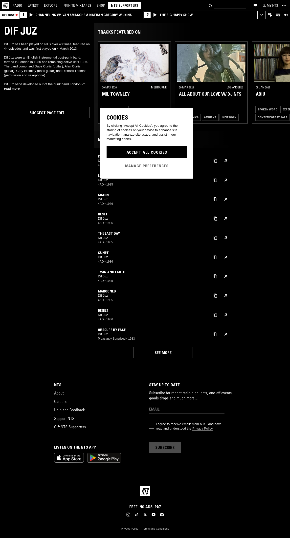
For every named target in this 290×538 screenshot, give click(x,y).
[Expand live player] (261, 15)
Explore (50, 5)
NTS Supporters (124, 5)
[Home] (5, 5)
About (59, 393)
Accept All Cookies (147, 152)
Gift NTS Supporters (70, 426)
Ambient (210, 117)
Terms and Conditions (155, 528)
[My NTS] (270, 5)
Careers (60, 401)
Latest (33, 5)
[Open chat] (255, 5)
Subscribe (165, 447)
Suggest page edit (47, 112)
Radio (17, 5)
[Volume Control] (286, 15)
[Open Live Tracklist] (278, 15)
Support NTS (64, 418)
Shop (101, 5)
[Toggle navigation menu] (284, 5)
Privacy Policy (202, 428)
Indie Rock (229, 117)
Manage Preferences (147, 165)
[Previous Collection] (280, 82)
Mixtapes (77, 5)
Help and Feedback (69, 409)
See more (163, 352)
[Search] (210, 5)
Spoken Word (267, 109)
